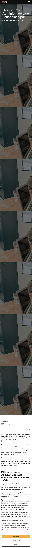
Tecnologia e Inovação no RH (16, 6)
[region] (16, 533)
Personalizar (16, 540)
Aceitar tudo (16, 536)
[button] (28, 1)
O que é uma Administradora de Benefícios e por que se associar (15, 15)
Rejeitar (16, 545)
